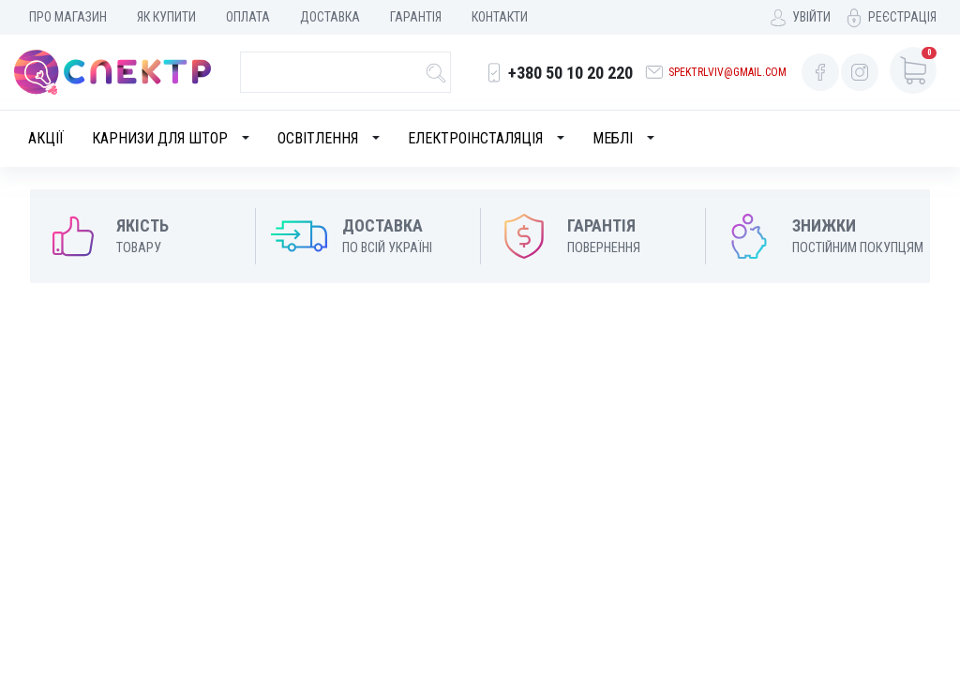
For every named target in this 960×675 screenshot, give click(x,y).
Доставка (330, 16)
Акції (46, 138)
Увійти (811, 16)
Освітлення (318, 138)
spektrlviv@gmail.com (727, 72)
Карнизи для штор (160, 138)
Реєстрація (902, 16)
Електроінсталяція (475, 138)
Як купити (166, 16)
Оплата (248, 16)
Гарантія (416, 16)
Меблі (612, 138)
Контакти (500, 16)
